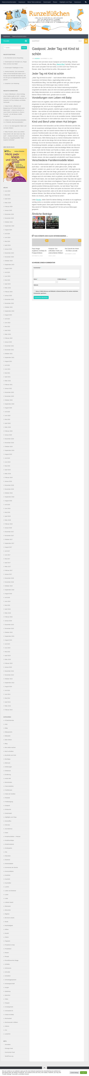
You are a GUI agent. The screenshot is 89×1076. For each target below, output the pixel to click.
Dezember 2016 (9, 578)
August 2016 (8, 593)
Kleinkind (7, 859)
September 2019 (9, 450)
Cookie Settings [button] (74, 1072)
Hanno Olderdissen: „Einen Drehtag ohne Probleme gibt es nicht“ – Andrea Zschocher (14, 96)
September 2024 (9, 226)
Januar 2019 (8, 481)
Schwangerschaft (10, 983)
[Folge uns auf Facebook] (26, 41)
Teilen (6, 999)
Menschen (8, 910)
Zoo (6, 1030)
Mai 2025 (7, 195)
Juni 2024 (7, 237)
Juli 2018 (7, 504)
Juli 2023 (7, 272)
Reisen (55, 2)
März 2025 (8, 202)
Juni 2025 (7, 191)
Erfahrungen (8, 766)
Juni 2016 (7, 601)
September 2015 (9, 636)
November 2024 (9, 218)
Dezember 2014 (9, 671)
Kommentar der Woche (11, 867)
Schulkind (7, 976)
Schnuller (7, 972)
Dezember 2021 (9, 346)
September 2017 (9, 543)
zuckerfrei (7, 1034)
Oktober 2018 (9, 493)
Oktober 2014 (9, 678)
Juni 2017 (7, 555)
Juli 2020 (7, 411)
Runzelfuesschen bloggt (11, 960)
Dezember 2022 (9, 299)
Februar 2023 (8, 291)
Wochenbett (8, 1018)
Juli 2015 (7, 644)
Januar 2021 (8, 388)
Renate (38, 200)
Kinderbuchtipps (9, 840)
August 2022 (8, 315)
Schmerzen (8, 968)
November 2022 (9, 303)
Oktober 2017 (9, 539)
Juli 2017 (7, 551)
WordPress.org (9, 1056)
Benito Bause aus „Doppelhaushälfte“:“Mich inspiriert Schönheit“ (13, 138)
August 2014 (8, 686)
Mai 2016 (7, 605)
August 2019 (8, 454)
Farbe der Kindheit (10, 794)
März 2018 (8, 520)
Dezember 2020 (9, 392)
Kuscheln (7, 879)
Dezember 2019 (9, 438)
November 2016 (9, 582)
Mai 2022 (7, 326)
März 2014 (8, 706)
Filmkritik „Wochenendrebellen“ (14, 122)
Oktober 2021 (9, 353)
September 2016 (9, 589)
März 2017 (8, 566)
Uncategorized (9, 1006)
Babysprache (8, 732)
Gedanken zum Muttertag (12, 83)
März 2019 (8, 473)
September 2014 (9, 682)
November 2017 (9, 535)
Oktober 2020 (9, 400)
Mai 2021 (7, 373)
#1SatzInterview (9, 720)
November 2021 (9, 349)
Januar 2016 (8, 620)
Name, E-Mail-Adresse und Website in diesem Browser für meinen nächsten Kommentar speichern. (56, 292)
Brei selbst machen (10, 747)
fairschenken (8, 782)
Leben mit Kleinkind (10, 890)
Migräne (7, 914)
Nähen (7, 929)
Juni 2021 (7, 369)
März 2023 (8, 287)
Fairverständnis (9, 786)
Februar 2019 (8, 477)
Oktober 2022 (9, 307)
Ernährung (8, 774)
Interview (7, 825)
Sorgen (7, 987)
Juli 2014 (7, 690)
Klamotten (8, 856)
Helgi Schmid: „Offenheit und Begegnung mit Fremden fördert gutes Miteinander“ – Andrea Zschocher (14, 108)
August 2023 (8, 268)
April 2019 (8, 469)
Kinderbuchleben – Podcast (12, 836)
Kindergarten (8, 848)
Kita (6, 852)
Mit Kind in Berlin (9, 917)
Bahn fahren (8, 739)
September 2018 (9, 497)
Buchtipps (7, 759)
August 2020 (8, 407)
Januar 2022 (8, 342)
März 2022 (8, 334)
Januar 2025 (8, 210)
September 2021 (9, 357)
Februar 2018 (8, 524)
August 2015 (8, 640)
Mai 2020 (7, 419)
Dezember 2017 (9, 531)
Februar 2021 (8, 384)
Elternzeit (7, 763)
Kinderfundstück (9, 844)
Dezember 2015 (9, 624)
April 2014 (8, 702)
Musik (6, 921)
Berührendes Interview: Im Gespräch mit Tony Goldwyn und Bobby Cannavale (14, 100)
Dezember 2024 (9, 214)
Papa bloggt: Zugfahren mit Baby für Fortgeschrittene (39, 251)
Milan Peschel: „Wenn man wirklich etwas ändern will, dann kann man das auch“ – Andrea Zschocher (14, 134)
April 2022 (8, 330)
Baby (6, 728)
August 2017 (8, 547)
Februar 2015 (8, 663)
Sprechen (7, 995)
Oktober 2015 (9, 632)
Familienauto (8, 790)
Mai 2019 (7, 466)
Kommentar (37, 267)
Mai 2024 (7, 241)
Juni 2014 (7, 694)
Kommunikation (9, 871)
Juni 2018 (7, 508)
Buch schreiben (9, 751)
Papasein (7, 941)
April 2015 (8, 655)
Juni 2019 (7, 462)
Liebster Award (9, 902)
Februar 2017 (8, 570)
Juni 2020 (7, 415)
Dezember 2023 (9, 253)
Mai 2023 (7, 280)
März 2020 (8, 427)
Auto (6, 724)
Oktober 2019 (9, 446)
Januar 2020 (8, 435)
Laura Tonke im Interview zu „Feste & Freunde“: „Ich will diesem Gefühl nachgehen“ (13, 114)
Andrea (37, 58)
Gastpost (35, 41)
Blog (6, 743)
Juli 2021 (7, 365)
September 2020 (9, 404)
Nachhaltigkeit (9, 925)
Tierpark (7, 1003)
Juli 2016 (7, 597)
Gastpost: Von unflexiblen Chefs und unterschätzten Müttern (55, 251)
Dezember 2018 (9, 485)
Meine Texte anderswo (34, 2)
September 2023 (9, 264)
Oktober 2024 (9, 222)
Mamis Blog (61, 64)
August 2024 (8, 229)
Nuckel (7, 933)
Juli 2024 (7, 233)
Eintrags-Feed (9, 1048)
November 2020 (9, 396)
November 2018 (9, 489)
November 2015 (9, 628)
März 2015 (8, 659)
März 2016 (8, 613)
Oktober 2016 (9, 586)
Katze (6, 832)
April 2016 (8, 609)
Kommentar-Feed (10, 1052)
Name (36, 279)
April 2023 (8, 284)
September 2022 (9, 311)
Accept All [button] (83, 1072)
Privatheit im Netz (10, 945)
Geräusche (8, 809)
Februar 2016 (8, 617)
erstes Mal (8, 778)
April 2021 (8, 377)
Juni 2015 (7, 647)
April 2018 (8, 516)
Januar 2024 (8, 249)
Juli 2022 (7, 318)
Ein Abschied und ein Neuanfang (14, 58)
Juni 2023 (7, 276)
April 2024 (8, 245)
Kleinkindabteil (9, 863)
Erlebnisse (8, 770)
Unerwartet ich (9, 1010)
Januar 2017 (8, 574)
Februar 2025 (8, 206)
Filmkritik (7, 797)
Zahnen (7, 1026)
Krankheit (7, 875)
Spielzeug (7, 991)
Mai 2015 (7, 651)
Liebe (6, 898)
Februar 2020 (8, 431)
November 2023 (9, 257)
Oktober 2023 (9, 260)
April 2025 (8, 198)
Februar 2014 (8, 709)
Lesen (6, 894)
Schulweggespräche (10, 979)
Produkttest (8, 948)
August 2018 (8, 500)
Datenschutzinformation (9, 2)
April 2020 (8, 423)
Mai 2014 (7, 698)
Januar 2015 (8, 667)
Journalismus (8, 828)
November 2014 (9, 675)
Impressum (22, 2)
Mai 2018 (7, 512)
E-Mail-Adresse (62, 279)
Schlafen (7, 964)
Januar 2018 (8, 527)
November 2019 (9, 442)
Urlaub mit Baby (9, 1014)
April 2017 (8, 562)
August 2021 (8, 361)
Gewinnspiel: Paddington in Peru (14, 67)
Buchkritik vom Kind (10, 755)
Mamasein (8, 906)
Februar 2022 (8, 338)
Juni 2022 (7, 322)
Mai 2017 (7, 558)
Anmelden (8, 1044)
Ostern (7, 937)
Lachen (7, 886)
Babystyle (7, 736)
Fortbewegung (9, 801)
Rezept (7, 956)
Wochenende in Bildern (11, 1022)
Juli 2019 (7, 458)
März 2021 (8, 380)
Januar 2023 (8, 295)
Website (36, 285)
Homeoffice (8, 821)
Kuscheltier (8, 883)
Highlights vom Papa (66, 2)
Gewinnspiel (47, 2)
